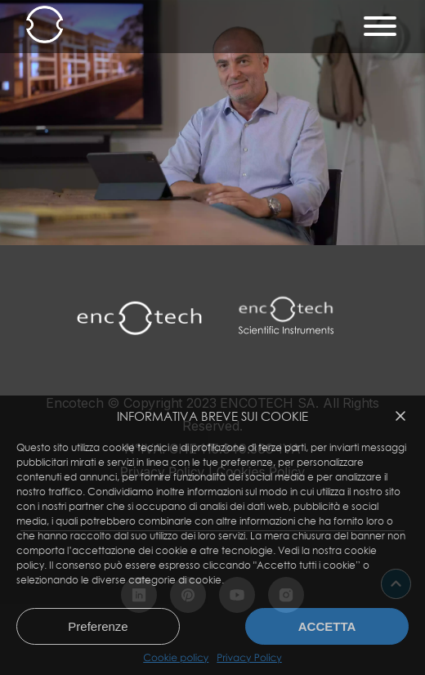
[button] (400, 416)
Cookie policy (175, 658)
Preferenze (98, 626)
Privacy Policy (249, 658)
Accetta (327, 626)
